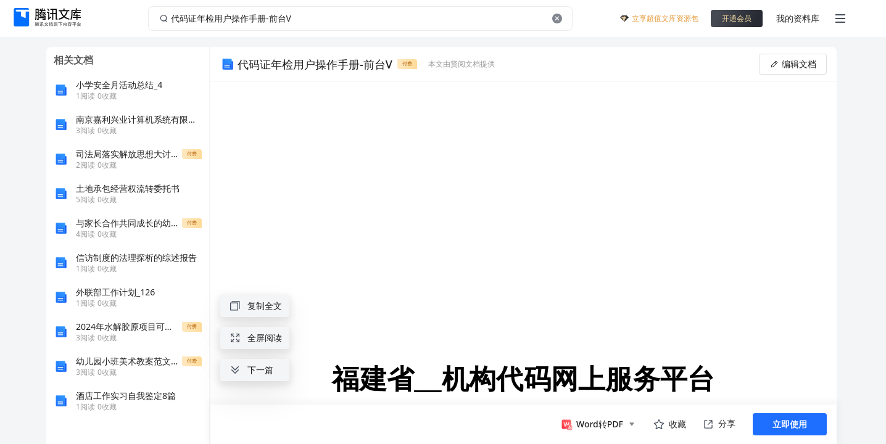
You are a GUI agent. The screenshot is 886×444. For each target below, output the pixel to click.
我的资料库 (797, 18)
